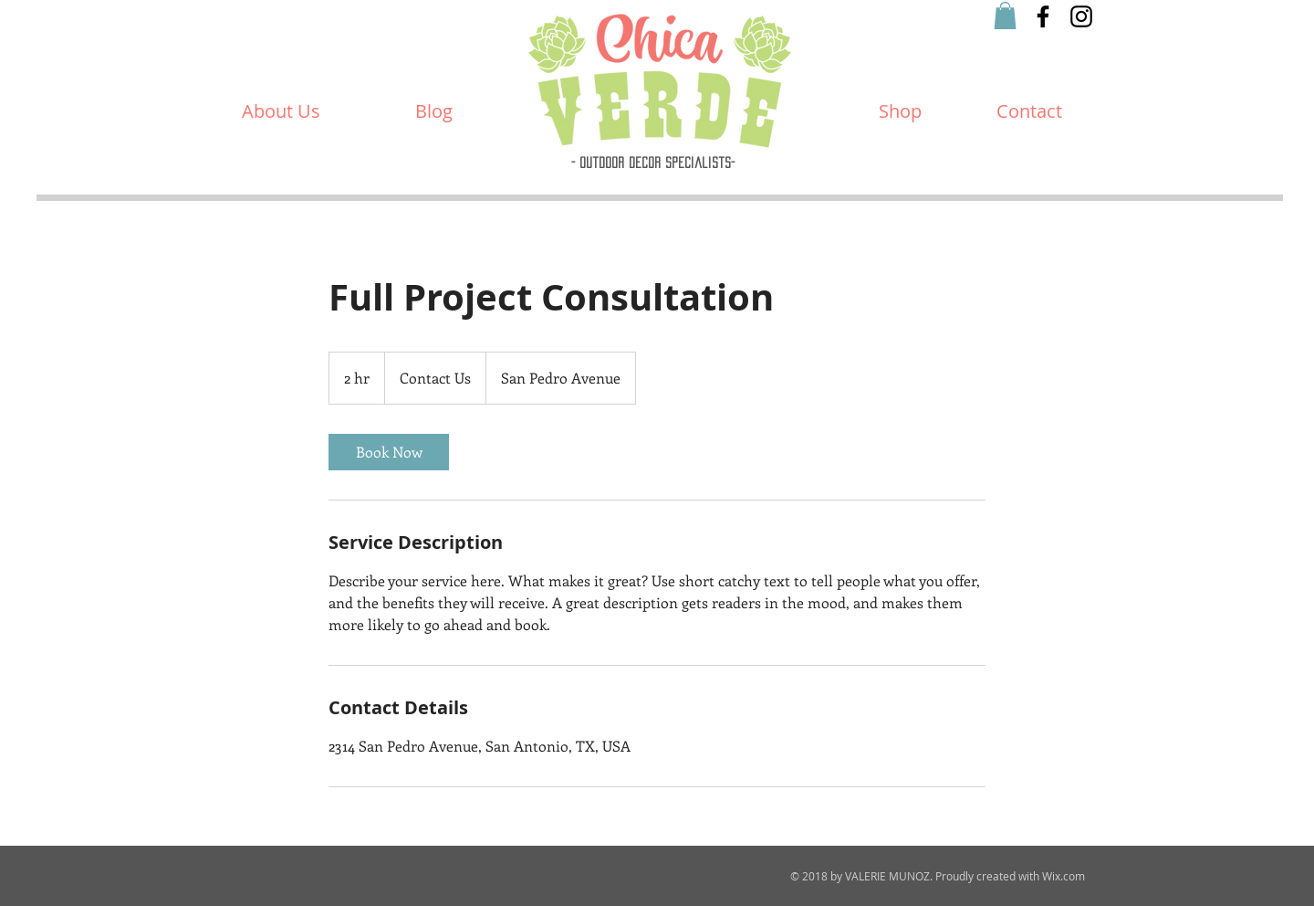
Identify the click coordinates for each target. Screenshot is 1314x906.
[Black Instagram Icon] (1081, 16)
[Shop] (900, 111)
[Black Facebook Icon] (1043, 16)
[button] (1005, 15)
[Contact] (1029, 111)
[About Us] (281, 111)
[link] (388, 452)
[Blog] (433, 111)
